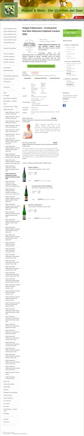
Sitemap (12, 432)
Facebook (65, 101)
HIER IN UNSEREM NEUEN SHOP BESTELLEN (41, 66)
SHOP (24, 24)
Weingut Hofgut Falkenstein (29, 24)
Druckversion (6, 432)
